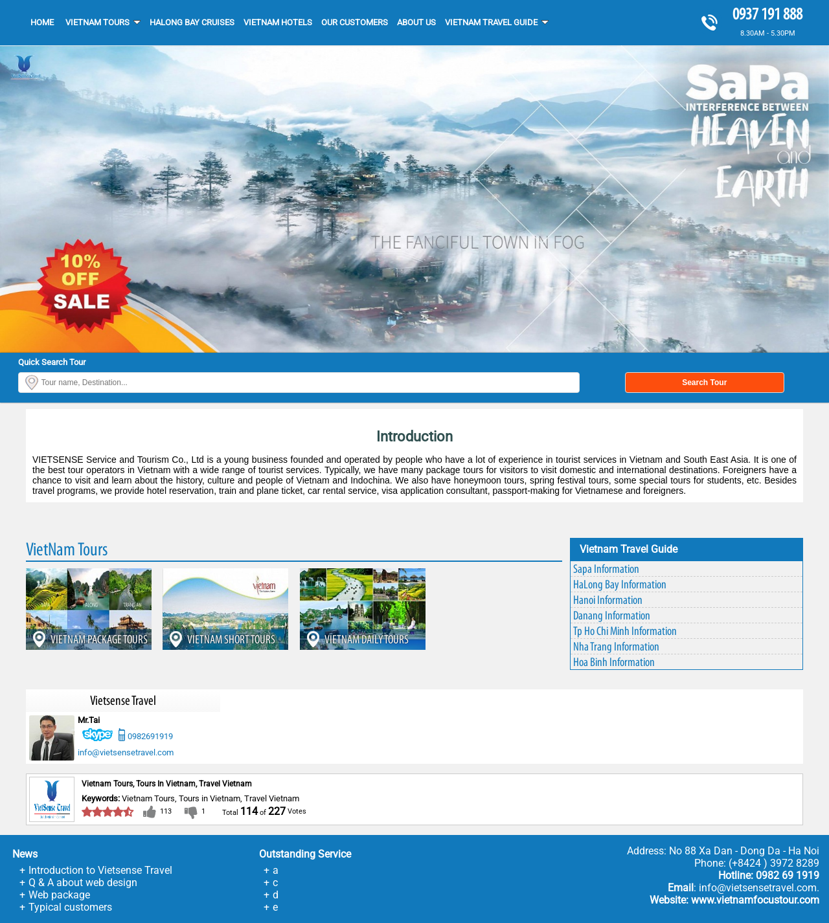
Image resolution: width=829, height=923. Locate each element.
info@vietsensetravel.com (126, 752)
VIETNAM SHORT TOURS (231, 639)
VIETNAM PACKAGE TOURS (99, 639)
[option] (414, 199)
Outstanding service (305, 854)
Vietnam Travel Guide (628, 549)
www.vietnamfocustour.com (755, 900)
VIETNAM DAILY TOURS (366, 639)
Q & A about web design (82, 882)
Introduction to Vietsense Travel (100, 870)
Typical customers (70, 907)
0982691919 (150, 736)
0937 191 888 (767, 14)
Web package (59, 895)
